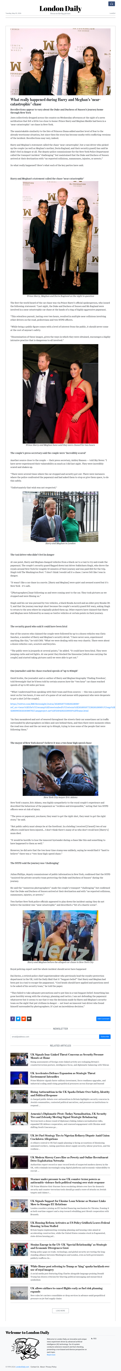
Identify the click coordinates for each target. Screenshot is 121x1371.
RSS (93, 1339)
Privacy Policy (51, 1367)
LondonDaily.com (22, 1367)
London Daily (60, 8)
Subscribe (105, 1036)
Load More (60, 1311)
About (42, 1367)
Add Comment (103, 1019)
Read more (51, 1355)
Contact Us (34, 1367)
